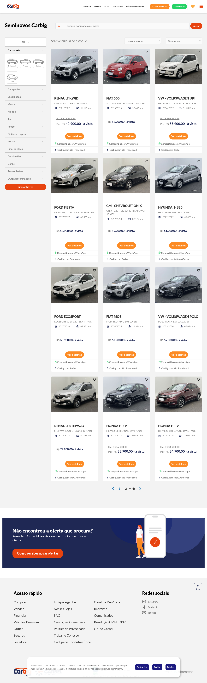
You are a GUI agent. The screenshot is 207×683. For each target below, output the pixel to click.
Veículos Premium (26, 621)
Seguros (19, 634)
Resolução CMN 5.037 (110, 621)
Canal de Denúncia (107, 602)
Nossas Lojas (63, 609)
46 (134, 488)
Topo (198, 587)
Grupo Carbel (103, 628)
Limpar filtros (25, 186)
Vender (19, 609)
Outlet (18, 628)
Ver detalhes (74, 136)
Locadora (20, 641)
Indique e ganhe (65, 602)
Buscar (196, 26)
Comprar (20, 602)
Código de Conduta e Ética (72, 641)
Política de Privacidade (69, 628)
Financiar (20, 615)
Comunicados (103, 615)
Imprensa (100, 609)
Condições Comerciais (69, 621)
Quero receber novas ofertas (37, 553)
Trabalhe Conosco (66, 634)
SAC (57, 615)
